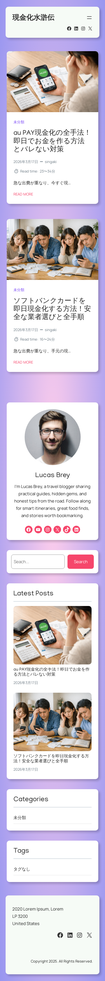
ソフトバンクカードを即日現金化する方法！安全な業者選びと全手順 (52, 310)
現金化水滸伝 (33, 17)
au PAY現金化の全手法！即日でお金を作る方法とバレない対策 (52, 142)
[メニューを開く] (89, 17)
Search (81, 562)
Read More (23, 194)
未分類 (18, 121)
